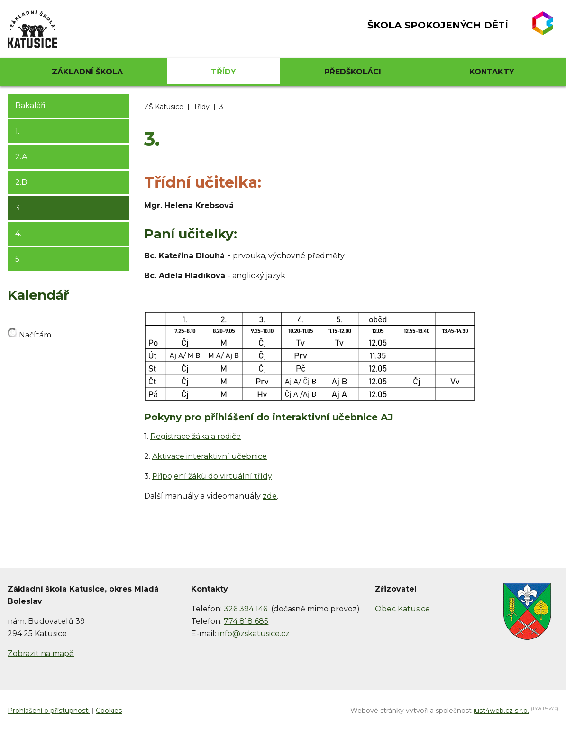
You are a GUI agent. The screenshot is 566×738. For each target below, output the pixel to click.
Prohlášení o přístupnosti (49, 710)
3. (222, 106)
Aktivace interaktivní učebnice (209, 456)
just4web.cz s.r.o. (501, 710)
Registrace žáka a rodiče (195, 436)
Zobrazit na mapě (41, 653)
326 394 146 (245, 608)
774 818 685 (246, 621)
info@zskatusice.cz (254, 633)
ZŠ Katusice (163, 106)
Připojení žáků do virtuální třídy (212, 476)
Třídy (201, 106)
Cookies (109, 710)
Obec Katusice (402, 608)
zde (270, 496)
